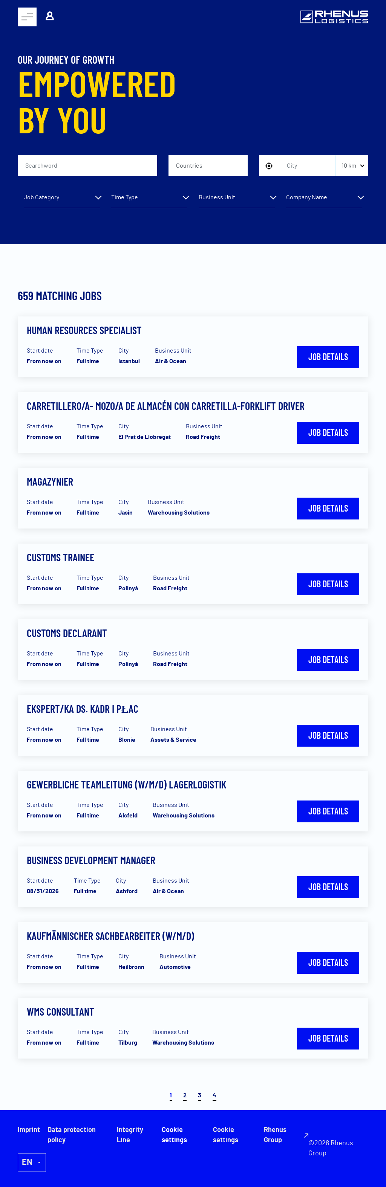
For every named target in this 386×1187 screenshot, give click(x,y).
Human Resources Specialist (84, 330)
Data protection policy (71, 1135)
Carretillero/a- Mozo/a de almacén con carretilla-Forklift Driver (166, 405)
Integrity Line (130, 1135)
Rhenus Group (275, 1135)
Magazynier (50, 481)
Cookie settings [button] (225, 1135)
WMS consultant (60, 1011)
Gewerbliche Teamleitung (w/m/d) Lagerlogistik (126, 784)
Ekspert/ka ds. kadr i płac (82, 708)
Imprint (29, 1130)
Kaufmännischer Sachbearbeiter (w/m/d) (110, 935)
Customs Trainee (60, 557)
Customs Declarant (67, 632)
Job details (328, 356)
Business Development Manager (91, 860)
